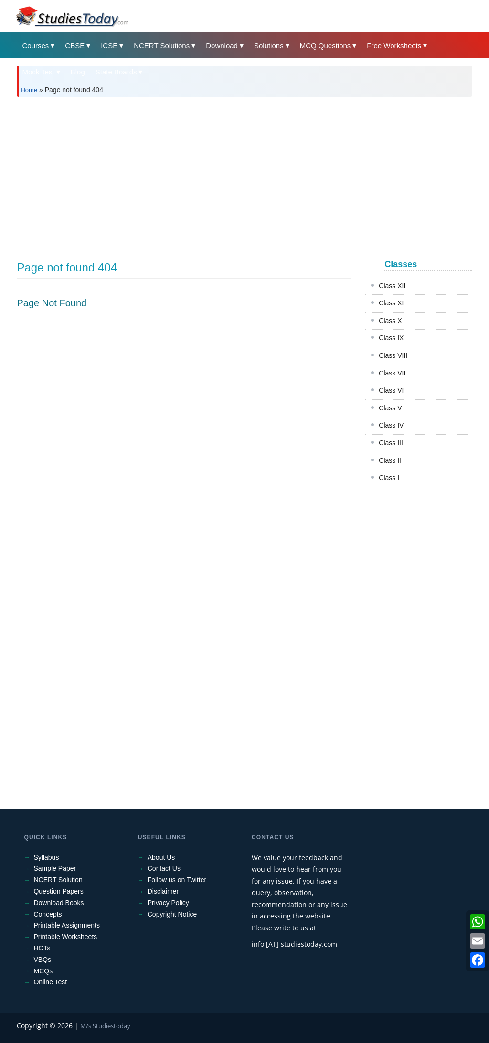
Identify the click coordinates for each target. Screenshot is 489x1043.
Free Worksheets (394, 46)
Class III (391, 443)
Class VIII (393, 355)
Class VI (391, 390)
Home (29, 90)
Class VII (392, 373)
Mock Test (38, 72)
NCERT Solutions (162, 46)
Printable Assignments (66, 925)
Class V (390, 408)
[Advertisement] (244, 175)
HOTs (41, 948)
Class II (390, 460)
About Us (161, 857)
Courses (35, 46)
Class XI (391, 303)
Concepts (47, 914)
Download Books (58, 903)
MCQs (43, 971)
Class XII (392, 286)
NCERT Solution (57, 880)
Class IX (391, 338)
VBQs (42, 959)
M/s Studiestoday (105, 1026)
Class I (389, 477)
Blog (78, 72)
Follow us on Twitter (177, 880)
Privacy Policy (168, 903)
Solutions (269, 46)
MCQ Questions (325, 46)
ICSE (109, 46)
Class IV (391, 425)
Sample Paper (54, 868)
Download (222, 46)
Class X (390, 320)
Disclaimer (163, 891)
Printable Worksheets (65, 936)
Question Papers (58, 891)
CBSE (75, 46)
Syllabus (46, 857)
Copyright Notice (172, 914)
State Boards (116, 72)
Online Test (50, 982)
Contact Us (164, 868)
